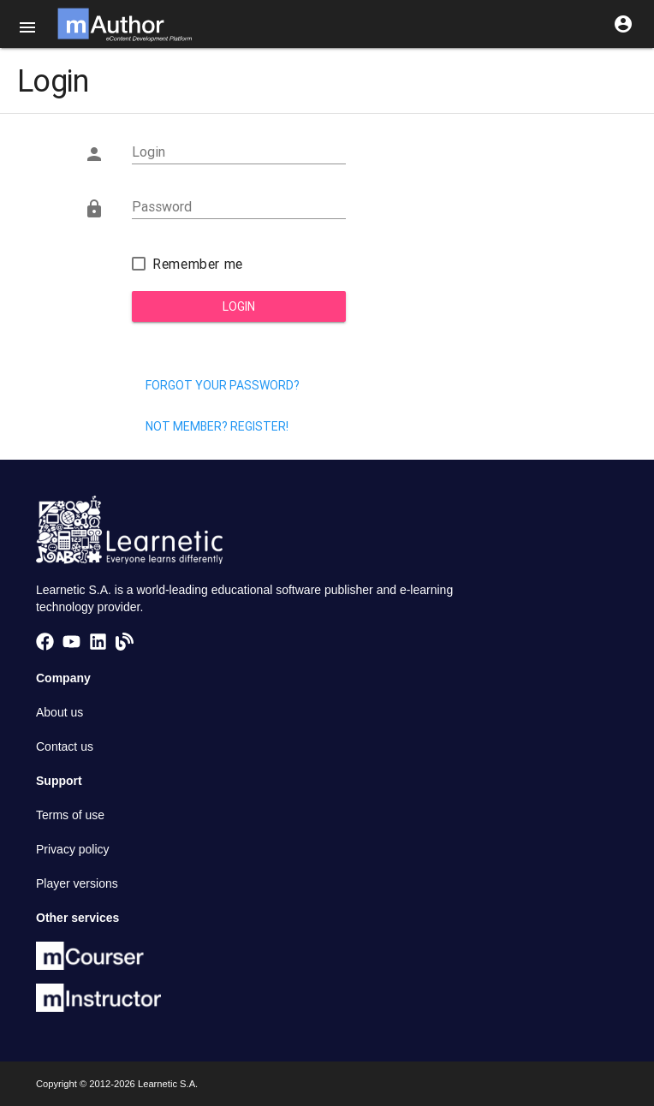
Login (239, 306)
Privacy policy (73, 849)
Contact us (64, 746)
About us (59, 712)
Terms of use (70, 815)
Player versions (77, 883)
